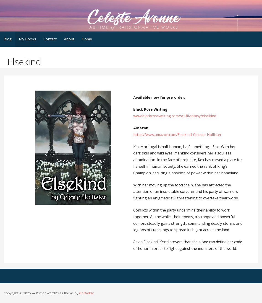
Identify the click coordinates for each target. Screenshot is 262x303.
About (69, 39)
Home (87, 39)
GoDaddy (86, 293)
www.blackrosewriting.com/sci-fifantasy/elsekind (174, 115)
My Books (27, 39)
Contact (50, 39)
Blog (8, 39)
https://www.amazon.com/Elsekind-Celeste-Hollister (177, 134)
